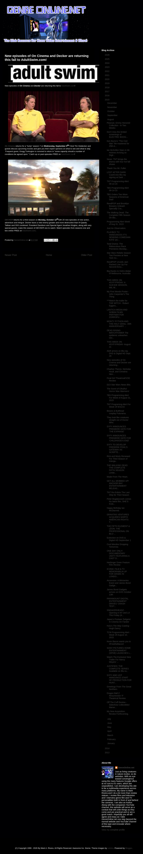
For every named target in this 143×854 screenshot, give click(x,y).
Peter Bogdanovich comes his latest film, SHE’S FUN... (119, 501)
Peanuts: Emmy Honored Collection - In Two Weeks (118, 125)
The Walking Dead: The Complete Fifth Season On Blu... (118, 215)
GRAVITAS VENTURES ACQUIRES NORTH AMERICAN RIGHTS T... (118, 518)
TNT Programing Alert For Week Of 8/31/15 (119, 405)
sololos (110, 848)
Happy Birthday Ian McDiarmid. (116, 509)
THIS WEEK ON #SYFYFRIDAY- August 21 (119, 344)
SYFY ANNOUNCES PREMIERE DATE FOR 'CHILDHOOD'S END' (119, 438)
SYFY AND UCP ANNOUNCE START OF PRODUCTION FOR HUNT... (119, 679)
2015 (107, 99)
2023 (107, 67)
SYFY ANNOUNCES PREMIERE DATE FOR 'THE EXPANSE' (119, 429)
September (112, 115)
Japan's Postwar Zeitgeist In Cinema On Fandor (118, 620)
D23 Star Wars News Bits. (119, 384)
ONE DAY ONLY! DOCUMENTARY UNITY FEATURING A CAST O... (118, 554)
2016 (107, 95)
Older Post (86, 255)
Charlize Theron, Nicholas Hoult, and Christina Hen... (119, 371)
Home (49, 255)
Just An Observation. (116, 228)
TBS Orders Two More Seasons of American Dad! (118, 197)
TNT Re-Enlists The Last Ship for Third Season (118, 493)
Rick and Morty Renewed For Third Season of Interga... (118, 458)
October (111, 111)
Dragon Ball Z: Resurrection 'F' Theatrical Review (116, 695)
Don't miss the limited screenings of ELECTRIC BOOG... (117, 134)
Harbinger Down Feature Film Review (118, 563)
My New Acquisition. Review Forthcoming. (118, 712)
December (112, 103)
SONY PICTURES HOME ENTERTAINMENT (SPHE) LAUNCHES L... (119, 650)
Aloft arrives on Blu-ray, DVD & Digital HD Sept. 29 (119, 353)
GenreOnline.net (126, 767)
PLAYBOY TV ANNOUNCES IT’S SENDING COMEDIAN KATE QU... (118, 236)
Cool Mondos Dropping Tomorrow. (117, 545)
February (111, 739)
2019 (107, 83)
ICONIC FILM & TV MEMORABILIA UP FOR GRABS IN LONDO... (117, 573)
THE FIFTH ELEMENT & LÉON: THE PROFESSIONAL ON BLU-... (118, 530)
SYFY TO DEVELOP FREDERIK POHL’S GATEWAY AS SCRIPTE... (117, 448)
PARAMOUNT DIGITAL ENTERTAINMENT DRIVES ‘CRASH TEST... (117, 602)
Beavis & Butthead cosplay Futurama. (116, 412)
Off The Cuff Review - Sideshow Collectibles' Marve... (118, 705)
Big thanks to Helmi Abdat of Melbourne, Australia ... (119, 273)
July (109, 719)
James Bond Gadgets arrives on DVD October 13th (119, 592)
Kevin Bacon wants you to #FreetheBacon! (119, 642)
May (109, 727)
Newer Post (11, 255)
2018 (107, 87)
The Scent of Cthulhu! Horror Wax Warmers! (118, 390)
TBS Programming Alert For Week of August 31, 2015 (119, 397)
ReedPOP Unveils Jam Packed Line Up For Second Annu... (117, 264)
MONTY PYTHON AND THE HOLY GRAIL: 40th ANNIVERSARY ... (119, 324)
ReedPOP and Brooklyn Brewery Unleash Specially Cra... (118, 206)
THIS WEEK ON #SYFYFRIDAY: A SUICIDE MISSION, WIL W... (117, 284)
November (112, 107)
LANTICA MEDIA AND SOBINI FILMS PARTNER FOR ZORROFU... (117, 313)
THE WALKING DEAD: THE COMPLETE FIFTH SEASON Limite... (117, 469)
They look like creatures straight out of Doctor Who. (118, 420)
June (109, 723)
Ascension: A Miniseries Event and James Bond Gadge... (119, 583)
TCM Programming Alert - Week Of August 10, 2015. (118, 635)
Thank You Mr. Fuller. (116, 168)
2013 (107, 752)
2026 (107, 55)
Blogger (128, 848)
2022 (107, 71)
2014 (107, 748)
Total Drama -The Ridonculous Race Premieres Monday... (117, 246)
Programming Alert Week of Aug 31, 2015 (118, 222)
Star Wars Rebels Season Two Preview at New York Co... (119, 255)
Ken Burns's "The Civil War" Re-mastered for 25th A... (118, 143)
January (111, 743)
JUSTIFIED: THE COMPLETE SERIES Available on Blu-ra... (118, 668)
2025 (107, 59)
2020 (107, 79)
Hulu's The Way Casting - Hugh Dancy (118, 627)
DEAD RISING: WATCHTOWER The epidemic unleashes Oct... (117, 334)
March (110, 735)
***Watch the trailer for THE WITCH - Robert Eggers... (118, 303)
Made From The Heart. (117, 477)
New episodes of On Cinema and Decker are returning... (119, 362)
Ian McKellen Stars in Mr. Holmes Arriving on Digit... (118, 152)
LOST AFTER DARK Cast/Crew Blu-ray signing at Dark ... (116, 175)
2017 (107, 91)
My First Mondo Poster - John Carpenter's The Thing (118, 294)
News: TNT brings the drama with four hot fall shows (118, 161)
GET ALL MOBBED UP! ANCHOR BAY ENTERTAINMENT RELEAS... (118, 485)
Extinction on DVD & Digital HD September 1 (119, 539)
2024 (107, 63)
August (110, 119)
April (109, 731)
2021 (107, 75)
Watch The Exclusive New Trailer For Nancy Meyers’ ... (119, 659)
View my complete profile (113, 830)
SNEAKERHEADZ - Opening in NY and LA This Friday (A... (118, 612)
